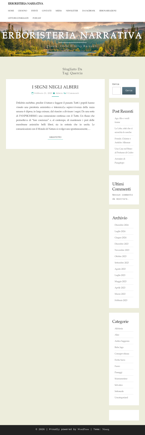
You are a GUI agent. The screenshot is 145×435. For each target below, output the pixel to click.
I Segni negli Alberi (55, 86)
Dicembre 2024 (121, 225)
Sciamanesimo (121, 378)
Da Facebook (88, 11)
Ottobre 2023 (120, 256)
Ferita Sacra (120, 360)
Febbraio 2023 (121, 300)
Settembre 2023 (122, 262)
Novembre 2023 (122, 250)
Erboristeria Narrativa (25, 3)
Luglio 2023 (120, 275)
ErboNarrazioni (107, 11)
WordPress (83, 429)
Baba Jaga (119, 347)
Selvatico (119, 385)
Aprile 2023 (120, 287)
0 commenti (73, 93)
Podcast (37, 18)
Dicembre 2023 (121, 243)
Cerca (115, 84)
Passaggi (118, 372)
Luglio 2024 (120, 231)
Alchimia (119, 328)
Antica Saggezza (122, 341)
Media (59, 11)
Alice (117, 334)
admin (59, 93)
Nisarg (106, 429)
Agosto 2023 (120, 269)
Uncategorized (121, 397)
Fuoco (117, 366)
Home (11, 11)
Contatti (46, 11)
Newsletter (72, 11)
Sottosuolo (119, 391)
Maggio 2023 (120, 281)
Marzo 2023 (120, 294)
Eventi (34, 11)
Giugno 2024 (120, 237)
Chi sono (22, 11)
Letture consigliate (18, 18)
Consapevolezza (122, 353)
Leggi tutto (56, 137)
